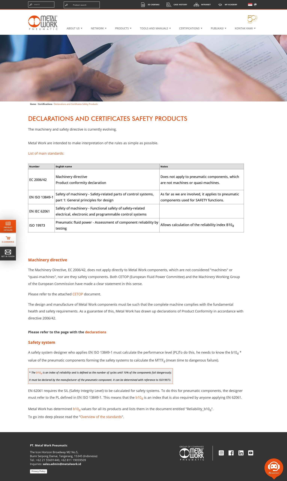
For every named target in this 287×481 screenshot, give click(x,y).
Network (97, 28)
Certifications (189, 28)
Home (33, 104)
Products (122, 28)
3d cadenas (149, 4)
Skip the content (15, 6)
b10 (76, 409)
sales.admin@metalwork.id (62, 464)
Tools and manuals (154, 28)
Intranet (201, 4)
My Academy (226, 4)
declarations (95, 332)
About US (73, 28)
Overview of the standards (101, 416)
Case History (175, 4)
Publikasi (217, 28)
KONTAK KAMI (244, 28)
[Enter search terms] (41, 5)
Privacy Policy (38, 471)
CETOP (78, 294)
